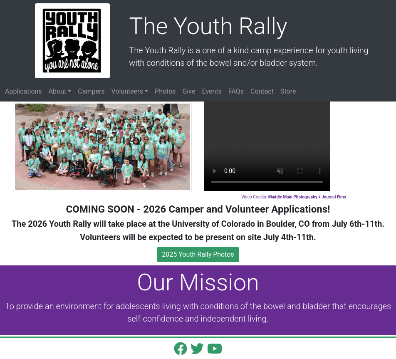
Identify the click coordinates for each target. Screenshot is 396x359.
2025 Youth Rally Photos (198, 254)
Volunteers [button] (127, 91)
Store (288, 91)
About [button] (58, 91)
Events (211, 91)
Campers (91, 91)
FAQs (236, 91)
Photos (165, 91)
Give (189, 91)
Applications (23, 91)
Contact (262, 91)
